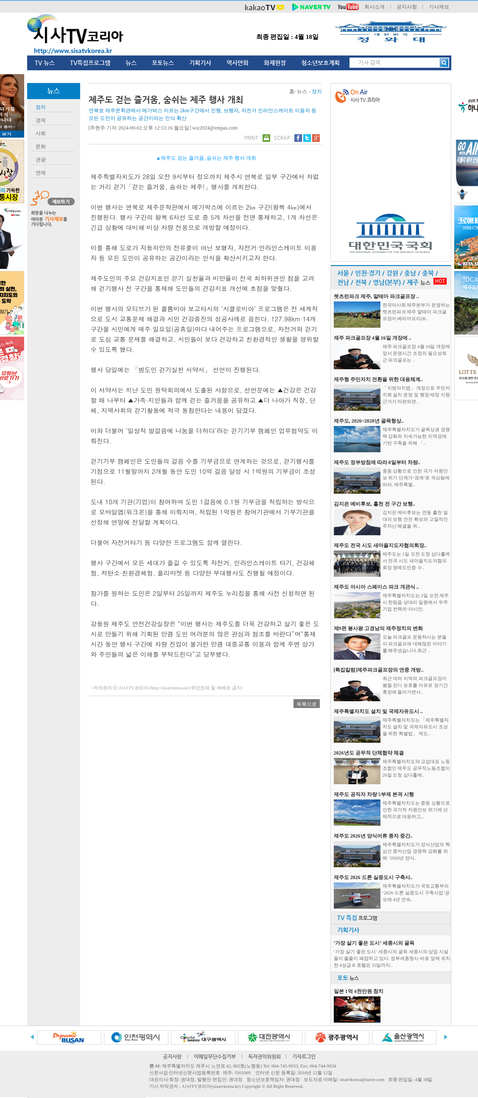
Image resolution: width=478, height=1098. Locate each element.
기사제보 (439, 7)
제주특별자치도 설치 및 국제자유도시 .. (378, 711)
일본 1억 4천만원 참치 (358, 991)
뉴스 (131, 62)
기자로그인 (304, 1056)
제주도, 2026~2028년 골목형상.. (369, 421)
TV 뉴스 (45, 62)
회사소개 (374, 7)
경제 (41, 120)
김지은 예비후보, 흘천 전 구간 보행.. (374, 504)
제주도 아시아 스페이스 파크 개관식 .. (376, 587)
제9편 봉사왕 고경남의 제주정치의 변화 (378, 628)
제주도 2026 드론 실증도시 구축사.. (373, 877)
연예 (41, 173)
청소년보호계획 (320, 62)
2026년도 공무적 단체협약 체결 (369, 753)
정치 (41, 107)
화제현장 (275, 62)
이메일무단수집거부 (215, 1056)
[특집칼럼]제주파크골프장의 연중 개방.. (379, 670)
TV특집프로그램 (90, 62)
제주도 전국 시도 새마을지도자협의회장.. (380, 545)
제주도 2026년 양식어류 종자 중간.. (373, 836)
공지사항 (407, 7)
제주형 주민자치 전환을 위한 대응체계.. (378, 379)
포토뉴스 (163, 62)
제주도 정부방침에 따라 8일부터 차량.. (377, 462)
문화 (41, 146)
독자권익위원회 (264, 1056)
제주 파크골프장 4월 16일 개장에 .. (372, 338)
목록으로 (306, 704)
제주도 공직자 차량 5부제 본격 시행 (374, 794)
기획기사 (200, 62)
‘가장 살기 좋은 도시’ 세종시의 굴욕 (374, 943)
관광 (41, 160)
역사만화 (237, 62)
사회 (41, 133)
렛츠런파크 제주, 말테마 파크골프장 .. (376, 296)
